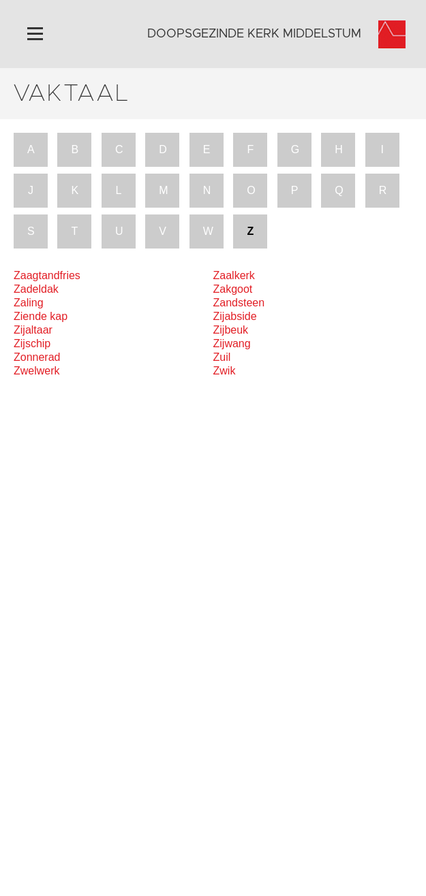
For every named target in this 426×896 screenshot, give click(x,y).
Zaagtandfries (47, 275)
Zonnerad (37, 357)
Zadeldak (36, 289)
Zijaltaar (33, 330)
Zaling (29, 302)
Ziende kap (40, 316)
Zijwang (232, 343)
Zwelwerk (37, 371)
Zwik (224, 371)
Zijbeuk (231, 330)
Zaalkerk (234, 275)
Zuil (222, 357)
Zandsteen (239, 302)
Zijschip (32, 343)
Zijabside (235, 316)
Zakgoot (233, 289)
